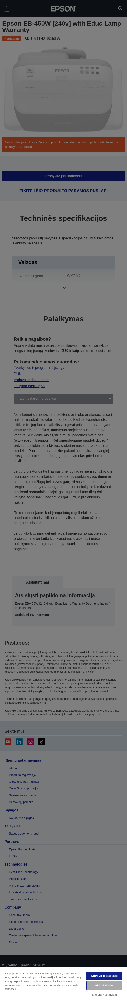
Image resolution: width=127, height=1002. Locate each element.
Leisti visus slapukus (104, 975)
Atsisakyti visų (104, 985)
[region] (63, 984)
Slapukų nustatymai (104, 994)
